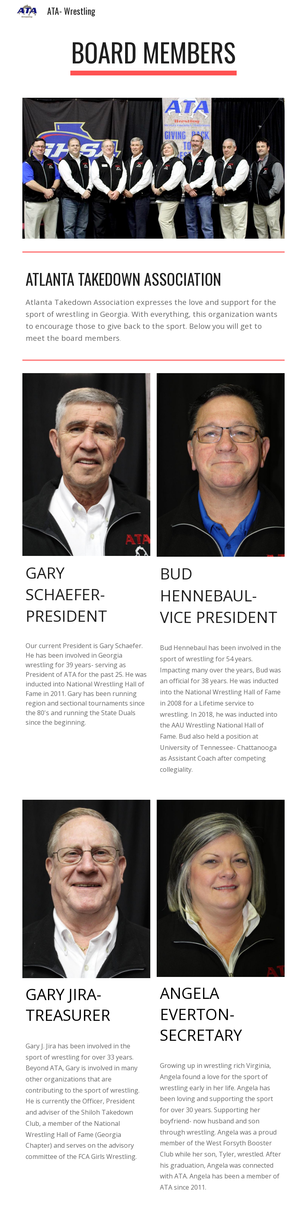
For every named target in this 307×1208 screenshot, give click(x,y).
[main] (153, 56)
